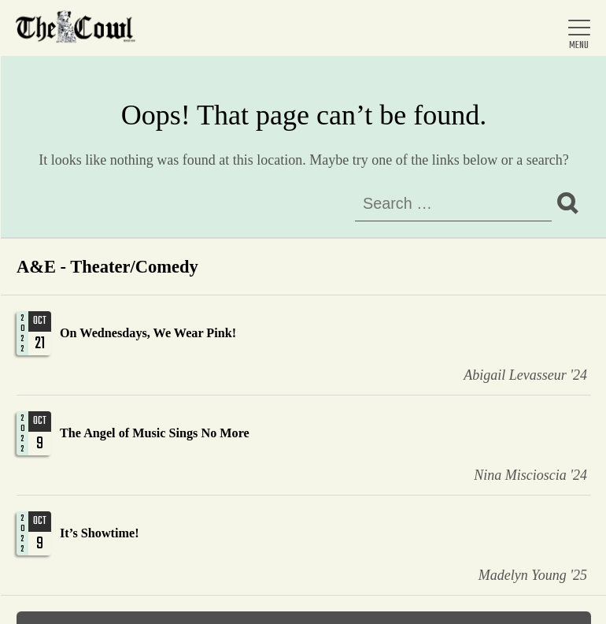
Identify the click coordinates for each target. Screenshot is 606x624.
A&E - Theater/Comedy (107, 267)
